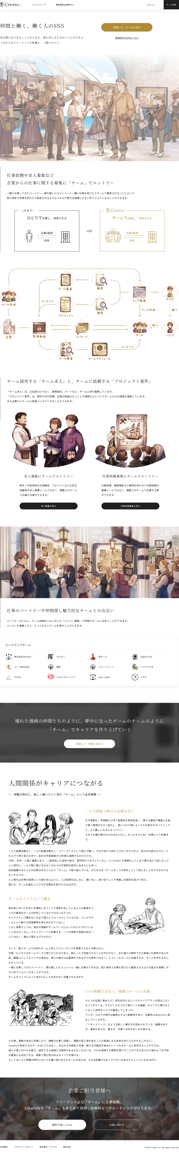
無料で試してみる (62, 1124)
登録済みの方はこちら (126, 37)
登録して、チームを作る (126, 27)
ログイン (151, 4)
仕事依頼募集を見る (130, 505)
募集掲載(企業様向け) (65, 4)
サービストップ (39, 4)
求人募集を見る (48, 505)
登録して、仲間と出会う (89, 744)
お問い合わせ (116, 1124)
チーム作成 (171, 4)
